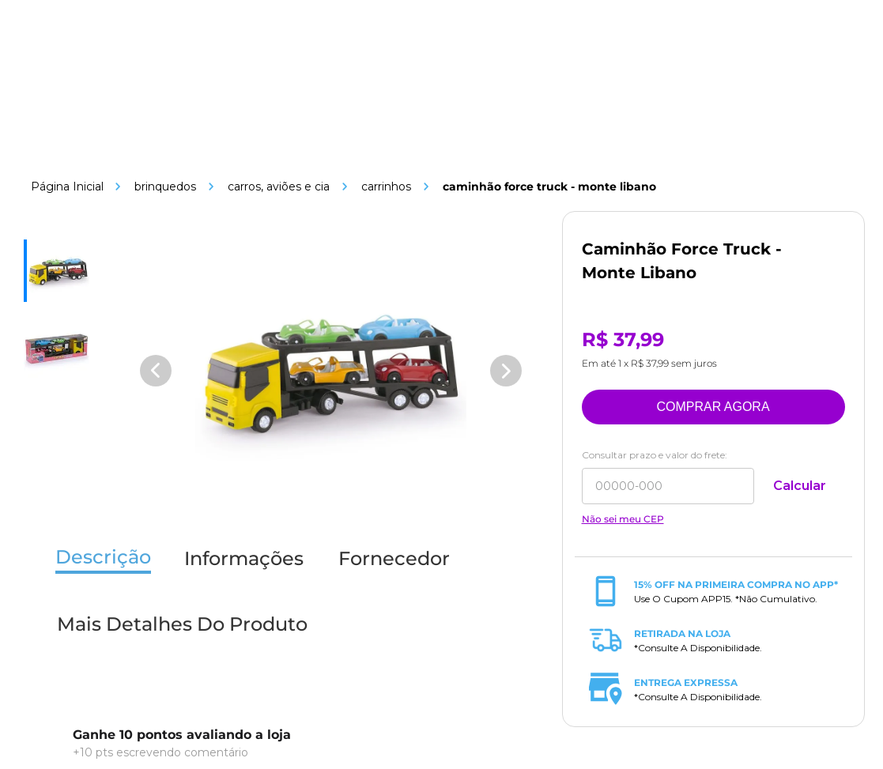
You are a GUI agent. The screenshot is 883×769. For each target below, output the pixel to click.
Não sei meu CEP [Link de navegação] (623, 519)
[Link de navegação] (67, 186)
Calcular (799, 485)
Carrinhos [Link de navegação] (386, 186)
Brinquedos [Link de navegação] (165, 186)
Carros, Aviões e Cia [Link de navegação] (279, 186)
